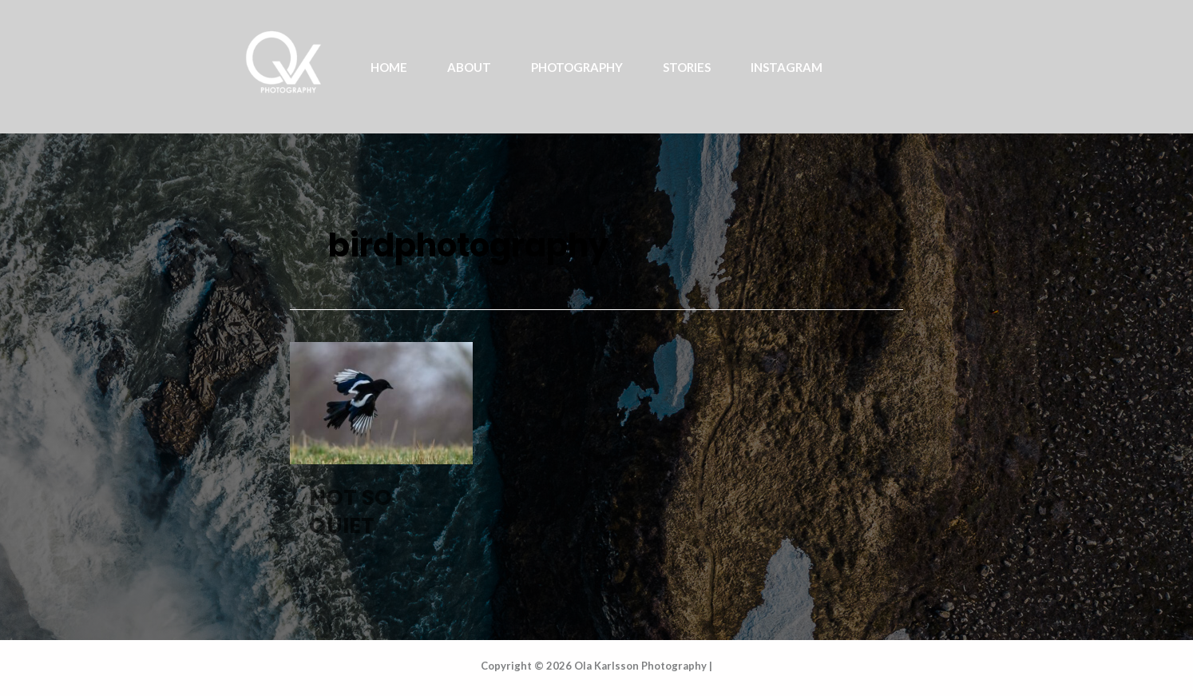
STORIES (687, 67)
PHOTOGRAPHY (577, 67)
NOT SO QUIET (350, 511)
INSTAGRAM (786, 67)
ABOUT (469, 67)
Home (389, 67)
